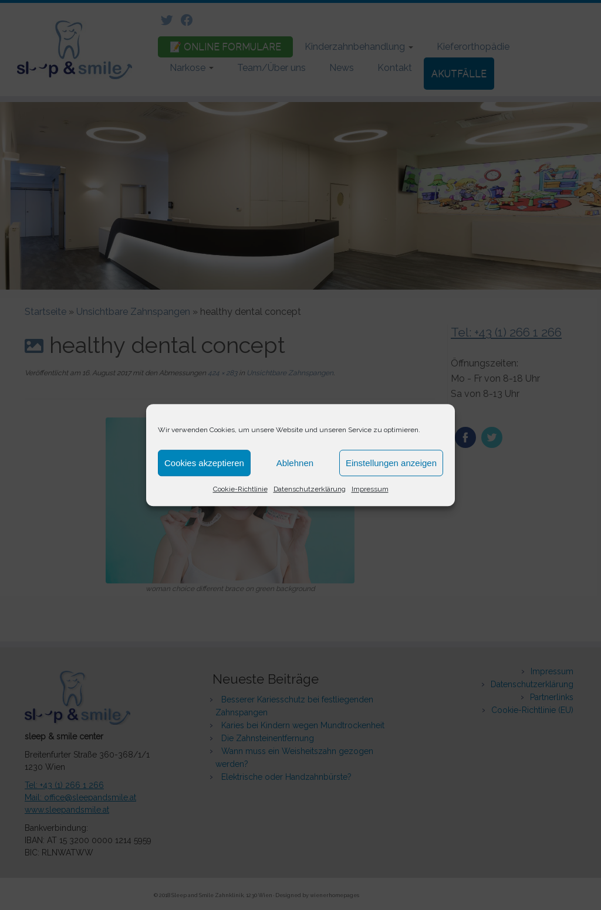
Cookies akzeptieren (204, 463)
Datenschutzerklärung (310, 489)
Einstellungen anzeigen (391, 463)
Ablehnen (294, 463)
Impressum (370, 489)
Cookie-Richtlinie (240, 489)
